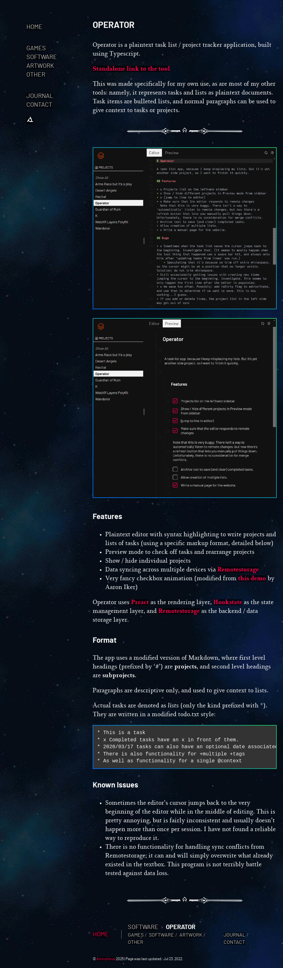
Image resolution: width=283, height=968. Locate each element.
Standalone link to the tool (131, 69)
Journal (39, 96)
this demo (252, 578)
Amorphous (105, 959)
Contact (39, 105)
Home (34, 27)
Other (35, 75)
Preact (140, 602)
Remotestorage (238, 569)
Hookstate (227, 602)
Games (36, 48)
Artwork (40, 66)
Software (41, 57)
